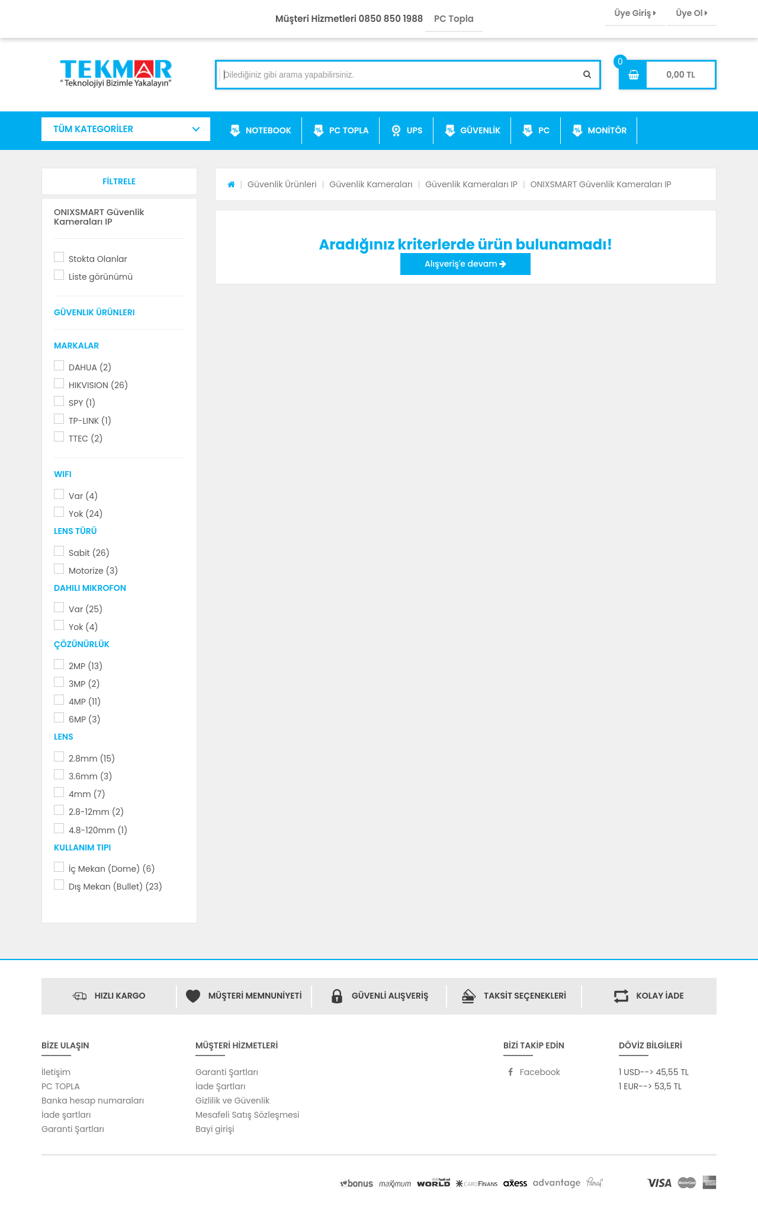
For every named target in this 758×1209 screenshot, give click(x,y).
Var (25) (85, 609)
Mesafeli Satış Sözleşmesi (247, 1115)
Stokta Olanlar (98, 259)
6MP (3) (85, 719)
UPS (406, 131)
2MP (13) (85, 666)
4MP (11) (85, 702)
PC (536, 131)
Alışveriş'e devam (465, 264)
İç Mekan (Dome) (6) (112, 869)
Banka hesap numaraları (92, 1100)
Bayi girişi (214, 1129)
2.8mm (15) (92, 759)
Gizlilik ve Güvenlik (232, 1100)
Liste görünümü (101, 277)
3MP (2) (84, 684)
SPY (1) (82, 403)
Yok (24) (86, 514)
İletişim (55, 1072)
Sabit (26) (89, 553)
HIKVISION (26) (98, 385)
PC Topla (454, 18)
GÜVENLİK (472, 131)
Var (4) (83, 496)
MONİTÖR (599, 131)
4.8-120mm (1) (98, 830)
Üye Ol (692, 13)
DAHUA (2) (90, 367)
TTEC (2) (86, 438)
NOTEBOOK (260, 131)
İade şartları (66, 1115)
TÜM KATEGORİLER (93, 129)
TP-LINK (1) (90, 421)
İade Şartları (220, 1086)
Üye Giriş (635, 13)
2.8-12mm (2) (96, 812)
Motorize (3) (93, 571)
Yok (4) (83, 627)
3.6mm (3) (91, 776)
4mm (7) (87, 794)
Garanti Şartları (72, 1129)
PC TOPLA (341, 131)
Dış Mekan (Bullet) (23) (115, 887)
